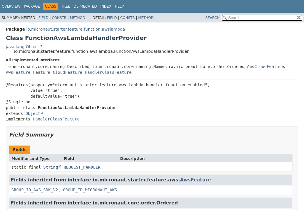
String (50, 167)
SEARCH (212, 18)
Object (32, 113)
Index (105, 6)
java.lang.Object (22, 46)
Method (77, 18)
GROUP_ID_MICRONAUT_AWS (90, 190)
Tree (65, 6)
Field (43, 18)
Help (119, 6)
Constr (59, 18)
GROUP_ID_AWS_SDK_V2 (34, 190)
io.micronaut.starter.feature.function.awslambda (75, 29)
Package (32, 6)
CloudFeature (67, 72)
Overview (11, 6)
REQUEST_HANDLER (82, 167)
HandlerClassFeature (108, 72)
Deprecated (85, 6)
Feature (41, 72)
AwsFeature (18, 72)
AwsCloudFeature (265, 66)
